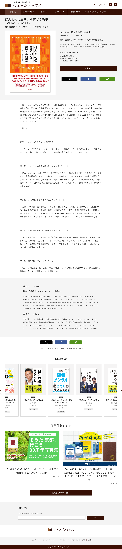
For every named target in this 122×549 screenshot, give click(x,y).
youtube (110, 4)
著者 (34, 513)
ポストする (69, 79)
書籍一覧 (13, 12)
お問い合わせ (59, 12)
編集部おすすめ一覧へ (61, 493)
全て (21, 513)
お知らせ (44, 12)
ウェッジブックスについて (37, 540)
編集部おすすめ (28, 12)
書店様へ (100, 4)
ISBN (39, 513)
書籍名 (27, 513)
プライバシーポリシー (52, 540)
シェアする (88, 79)
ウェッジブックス (45, 348)
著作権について (64, 540)
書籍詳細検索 (75, 12)
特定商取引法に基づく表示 (78, 540)
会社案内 (90, 540)
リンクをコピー (107, 79)
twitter (115, 4)
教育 (56, 348)
